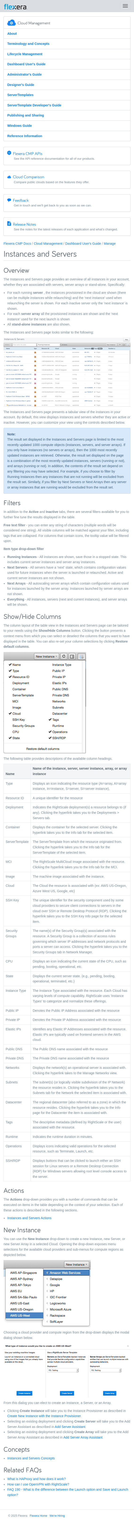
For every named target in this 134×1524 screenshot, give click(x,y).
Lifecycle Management (24, 54)
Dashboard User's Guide (26, 64)
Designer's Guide (20, 85)
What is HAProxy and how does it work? (36, 1479)
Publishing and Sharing (25, 115)
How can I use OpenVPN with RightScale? (38, 1484)
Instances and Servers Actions (29, 1218)
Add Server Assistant (70, 1427)
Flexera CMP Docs (17, 243)
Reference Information (24, 136)
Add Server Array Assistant (83, 1437)
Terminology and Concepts (28, 44)
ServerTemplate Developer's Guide (34, 105)
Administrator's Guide (24, 74)
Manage (110, 243)
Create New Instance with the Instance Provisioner (44, 1416)
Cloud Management (48, 243)
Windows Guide (19, 126)
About (12, 33)
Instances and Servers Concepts (31, 1458)
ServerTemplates (20, 95)
